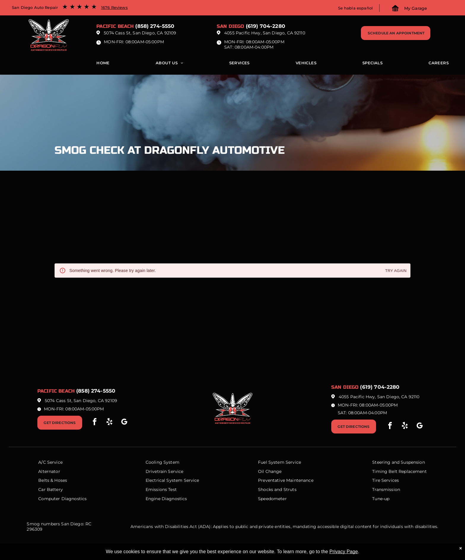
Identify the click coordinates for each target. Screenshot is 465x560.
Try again (396, 271)
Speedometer (272, 498)
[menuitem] (103, 64)
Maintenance (299, 480)
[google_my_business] (124, 423)
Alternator (49, 471)
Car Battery (50, 489)
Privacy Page (343, 551)
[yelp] (109, 423)
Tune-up (380, 498)
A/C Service (50, 462)
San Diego (230, 26)
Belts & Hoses (52, 480)
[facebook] (94, 423)
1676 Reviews (114, 7)
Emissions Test (161, 489)
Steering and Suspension (398, 462)
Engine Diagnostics (166, 498)
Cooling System (162, 462)
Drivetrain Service (165, 471)
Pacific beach (115, 26)
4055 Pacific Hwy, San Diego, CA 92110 (264, 33)
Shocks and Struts (277, 489)
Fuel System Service (279, 462)
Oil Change (270, 471)
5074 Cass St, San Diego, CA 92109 (140, 33)
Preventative (271, 480)
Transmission (386, 489)
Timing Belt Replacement (399, 471)
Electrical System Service (172, 480)
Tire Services (385, 480)
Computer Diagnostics (62, 498)
